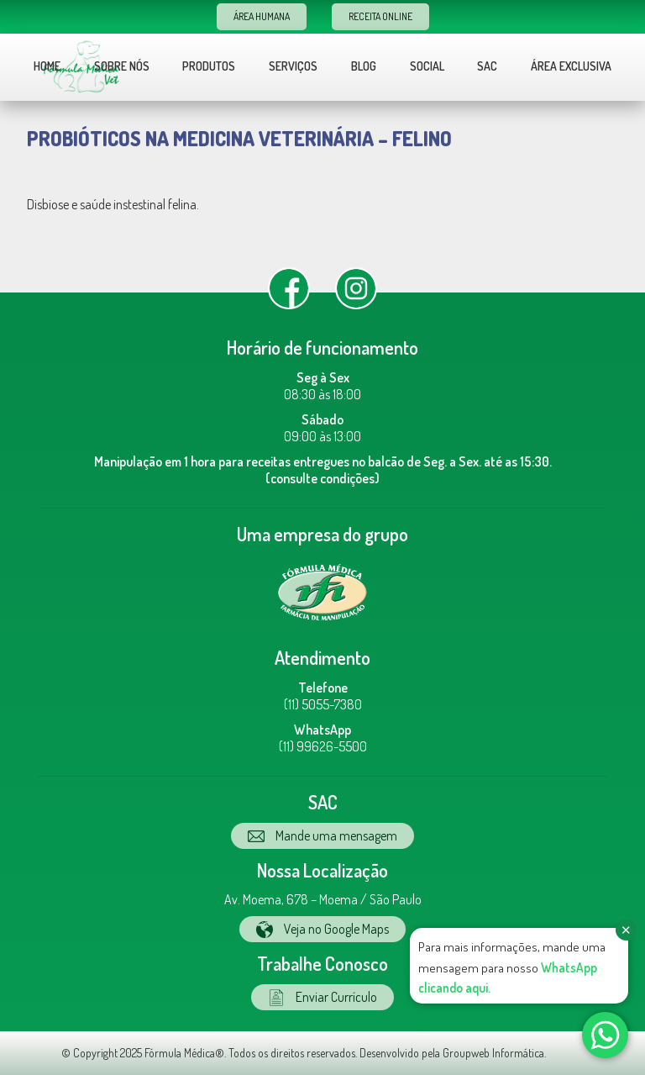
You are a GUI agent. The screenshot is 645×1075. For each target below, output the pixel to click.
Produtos (208, 66)
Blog (363, 66)
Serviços (293, 66)
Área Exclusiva (571, 66)
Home (47, 66)
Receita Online (380, 16)
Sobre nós (121, 66)
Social (427, 66)
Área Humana (261, 16)
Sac (487, 66)
